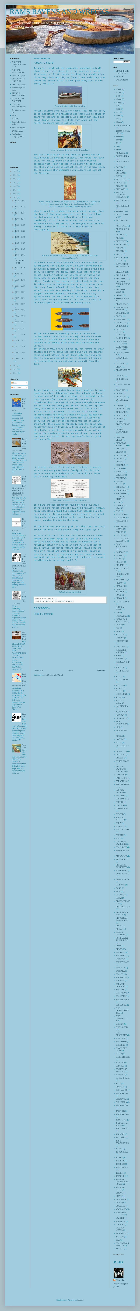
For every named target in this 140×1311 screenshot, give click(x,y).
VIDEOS (119, 76)
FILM (118, 502)
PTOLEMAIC (121, 856)
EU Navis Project (19, 128)
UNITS (119, 1196)
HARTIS (15, 119)
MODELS (120, 685)
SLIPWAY (120, 1066)
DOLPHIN (120, 449)
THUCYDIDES (122, 1152)
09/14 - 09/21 (20, 292)
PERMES (119, 802)
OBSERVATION (122, 746)
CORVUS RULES (123, 384)
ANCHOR (120, 186)
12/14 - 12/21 (20, 213)
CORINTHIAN (122, 379)
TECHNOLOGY (122, 1114)
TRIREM (119, 1173)
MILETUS (120, 668)
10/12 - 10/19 (20, 268)
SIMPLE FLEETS (19, 84)
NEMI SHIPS (121, 718)
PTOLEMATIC (122, 859)
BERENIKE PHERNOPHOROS (123, 284)
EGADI (119, 468)
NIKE (118, 727)
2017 (15, 186)
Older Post (101, 670)
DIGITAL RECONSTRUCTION (123, 424)
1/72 (117, 112)
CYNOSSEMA (122, 400)
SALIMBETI (121, 956)
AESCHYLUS (121, 179)
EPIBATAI (120, 472)
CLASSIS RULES (123, 370)
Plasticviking (121, 1280)
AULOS (119, 254)
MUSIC (119, 697)
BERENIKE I (121, 275)
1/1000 (118, 89)
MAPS (118, 655)
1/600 (118, 109)
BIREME (119, 295)
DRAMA (119, 452)
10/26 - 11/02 (20, 249)
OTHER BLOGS (122, 761)
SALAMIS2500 (122, 80)
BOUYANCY (121, 323)
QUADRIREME (122, 874)
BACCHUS (120, 258)
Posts (14, 383)
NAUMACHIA (122, 706)
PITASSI (119, 814)
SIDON (119, 1054)
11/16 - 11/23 (20, 231)
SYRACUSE (121, 1099)
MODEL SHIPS (122, 680)
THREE (119, 1149)
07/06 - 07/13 (20, 316)
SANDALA (120, 968)
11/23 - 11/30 (20, 225)
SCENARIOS (121, 977)
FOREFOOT (121, 518)
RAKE (118, 888)
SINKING (120, 1063)
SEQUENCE (121, 1005)
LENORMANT (122, 641)
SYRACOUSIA (122, 1093)
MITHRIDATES (122, 671)
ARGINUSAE (121, 226)
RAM (118, 891)
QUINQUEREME (123, 879)
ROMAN (119, 929)
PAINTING (120, 775)
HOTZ (118, 595)
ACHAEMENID (122, 162)
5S (117, 149)
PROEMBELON (122, 850)
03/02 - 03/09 (20, 352)
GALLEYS (120, 535)
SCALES (119, 974)
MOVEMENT (121, 694)
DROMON (120, 459)
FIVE (118, 511)
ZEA (118, 1240)
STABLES (120, 1087)
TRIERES (61, 601)
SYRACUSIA (121, 1102)
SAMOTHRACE (122, 962)
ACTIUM (119, 167)
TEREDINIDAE (122, 1129)
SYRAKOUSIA (122, 1105)
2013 (15, 366)
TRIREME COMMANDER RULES (122, 1181)
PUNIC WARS (121, 870)
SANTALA (120, 971)
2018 (15, 182)
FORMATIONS (122, 521)
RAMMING (120, 895)
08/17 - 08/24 (20, 310)
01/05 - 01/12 (20, 359)
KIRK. (118, 631)
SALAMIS (120, 952)
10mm (118, 122)
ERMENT (120, 478)
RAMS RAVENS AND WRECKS (59, 11)
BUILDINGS (121, 326)
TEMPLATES (121, 1120)
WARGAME (121, 1209)
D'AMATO (120, 405)
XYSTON (120, 1237)
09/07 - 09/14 (20, 298)
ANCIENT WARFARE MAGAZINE (121, 194)
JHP (117, 628)
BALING (119, 261)
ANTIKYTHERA (123, 200)
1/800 (118, 115)
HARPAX (120, 555)
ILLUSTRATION (123, 601)
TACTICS (53, 601)
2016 (15, 190)
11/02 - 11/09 (20, 243)
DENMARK (121, 412)
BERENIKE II (121, 278)
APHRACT (120, 211)
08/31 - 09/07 (20, 304)
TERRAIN (120, 1134)
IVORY (119, 625)
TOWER (119, 1157)
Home (70, 670)
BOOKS (119, 316)
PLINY (119, 823)
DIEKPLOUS (121, 415)
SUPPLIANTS (121, 1090)
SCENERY (120, 981)
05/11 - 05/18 (20, 334)
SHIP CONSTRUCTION (122, 1018)
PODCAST (120, 826)
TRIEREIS (120, 1161)
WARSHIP (120, 1218)
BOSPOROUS (121, 319)
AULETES (120, 251)
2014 (15, 197)
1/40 (117, 106)
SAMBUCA (120, 959)
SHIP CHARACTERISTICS (122, 1010)
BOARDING (121, 313)
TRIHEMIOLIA (122, 1167)
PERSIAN (120, 805)
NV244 (119, 742)
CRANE (119, 393)
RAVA (118, 898)
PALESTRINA (121, 778)
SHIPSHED (120, 1045)
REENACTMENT (123, 907)
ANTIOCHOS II (122, 206)
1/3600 (118, 103)
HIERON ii (120, 586)
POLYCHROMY (122, 830)
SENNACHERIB (122, 999)
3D (117, 143)
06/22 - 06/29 (20, 322)
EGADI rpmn (17, 131)
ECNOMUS (120, 465)
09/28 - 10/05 (20, 280)
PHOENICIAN (122, 809)
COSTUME (120, 390)
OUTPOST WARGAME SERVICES (121, 769)
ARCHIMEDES (122, 220)
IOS (117, 613)
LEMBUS (120, 638)
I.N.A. (14, 115)
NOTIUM (120, 739)
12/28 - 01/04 (20, 201)
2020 (15, 175)
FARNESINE (121, 493)
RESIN (118, 926)
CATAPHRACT (122, 358)
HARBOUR (120, 552)
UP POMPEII (121, 1199)
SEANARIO (121, 993)
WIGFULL (120, 1225)
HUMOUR (120, 598)
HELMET (120, 562)
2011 (15, 369)
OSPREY (119, 758)
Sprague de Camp (123, 1078)
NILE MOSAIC (122, 730)
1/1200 (118, 93)
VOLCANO (120, 1206)
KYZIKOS (120, 635)
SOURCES (120, 1075)
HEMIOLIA (120, 565)
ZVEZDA (120, 1249)
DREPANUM (121, 455)
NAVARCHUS (121, 712)
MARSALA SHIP (123, 662)
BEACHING (44, 601)
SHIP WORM (121, 1042)
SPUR (118, 1083)
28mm (118, 137)
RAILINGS (120, 885)
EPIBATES (120, 475)
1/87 (117, 119)
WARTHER (120, 1221)
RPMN (118, 946)
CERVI (119, 367)
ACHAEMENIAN (123, 156)
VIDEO (119, 1203)
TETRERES (120, 1137)
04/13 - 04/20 (20, 346)
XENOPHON (121, 1233)
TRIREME (70, 601)
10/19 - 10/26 (20, 255)
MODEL (119, 676)
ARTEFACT (121, 241)
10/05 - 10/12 (20, 274)
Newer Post (38, 670)
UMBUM (119, 1193)
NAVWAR (120, 715)
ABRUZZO (120, 153)
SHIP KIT (120, 1024)
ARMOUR (120, 235)
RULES (119, 949)
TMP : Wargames (18, 75)
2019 (15, 179)
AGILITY (120, 183)
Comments (16, 387)
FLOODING (121, 514)
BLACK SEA (121, 304)
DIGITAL (120, 418)
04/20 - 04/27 (20, 340)
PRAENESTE (121, 847)
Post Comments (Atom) (53, 675)
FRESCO (119, 532)
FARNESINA (121, 490)
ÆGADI (119, 176)
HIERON (119, 583)
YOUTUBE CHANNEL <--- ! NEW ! (19, 64)
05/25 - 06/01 (20, 328)
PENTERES (120, 796)
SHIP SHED (121, 1038)
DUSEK (119, 462)
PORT (118, 838)
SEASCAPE (121, 996)
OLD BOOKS (121, 751)
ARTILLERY (121, 244)
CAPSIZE (120, 335)
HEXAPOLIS (121, 579)
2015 (15, 194)
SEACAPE (120, 990)
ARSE (118, 238)
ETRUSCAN (121, 487)
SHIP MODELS (122, 1027)
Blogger (80, 1300)
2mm (118, 140)
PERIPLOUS (121, 799)
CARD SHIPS (121, 338)
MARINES (120, 659)
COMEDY (120, 376)
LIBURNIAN (121, 647)
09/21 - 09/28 (20, 286)
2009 (15, 373)
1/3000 (118, 99)
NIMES (119, 736)
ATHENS (119, 248)
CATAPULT (120, 364)
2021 (15, 171)
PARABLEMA (122, 781)
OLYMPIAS (121, 755)
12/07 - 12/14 (20, 219)
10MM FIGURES (123, 125)
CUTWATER (121, 397)
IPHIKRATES (121, 616)
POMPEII (120, 835)
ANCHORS (120, 189)
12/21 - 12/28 (20, 207)
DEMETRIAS (121, 409)
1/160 (118, 96)
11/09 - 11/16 (20, 237)
